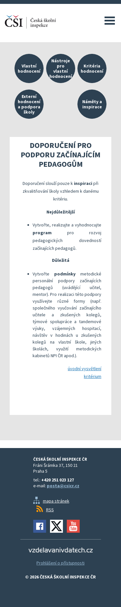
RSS (50, 510)
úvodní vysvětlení (84, 368)
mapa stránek (56, 501)
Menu (110, 20)
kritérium (92, 376)
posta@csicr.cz (63, 486)
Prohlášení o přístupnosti (60, 563)
